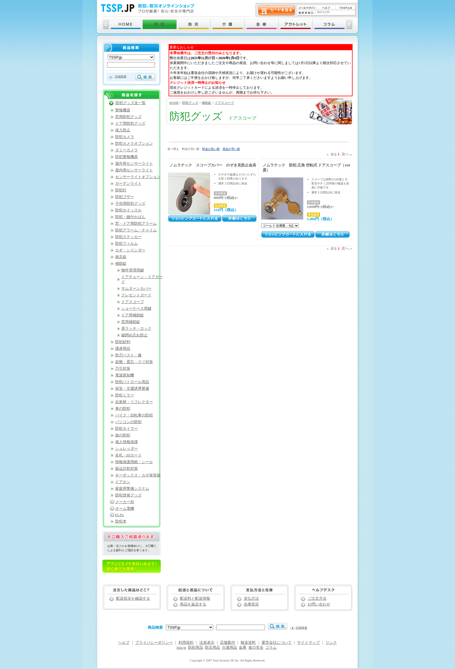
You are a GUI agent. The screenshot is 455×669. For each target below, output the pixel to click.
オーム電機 (124, 509)
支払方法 (251, 599)
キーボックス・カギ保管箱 (137, 475)
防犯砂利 (122, 342)
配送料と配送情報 (195, 599)
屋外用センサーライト (134, 164)
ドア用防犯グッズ (130, 124)
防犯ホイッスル (128, 210)
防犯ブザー (124, 197)
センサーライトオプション (137, 177)
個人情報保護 (126, 442)
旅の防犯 (122, 435)
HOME (174, 102)
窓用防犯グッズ (128, 117)
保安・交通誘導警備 (132, 389)
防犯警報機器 (126, 157)
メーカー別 (124, 502)
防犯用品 (195, 648)
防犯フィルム (126, 244)
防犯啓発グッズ (128, 495)
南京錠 (121, 257)
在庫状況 (251, 604)
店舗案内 (227, 643)
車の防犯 (122, 409)
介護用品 (229, 648)
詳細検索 (121, 76)
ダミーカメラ (126, 150)
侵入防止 (122, 130)
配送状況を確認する (133, 599)
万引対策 (122, 369)
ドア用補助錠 (132, 315)
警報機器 (122, 110)
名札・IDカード (128, 455)
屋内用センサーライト (134, 170)
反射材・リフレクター (134, 402)
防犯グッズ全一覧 (130, 103)
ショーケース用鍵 (136, 309)
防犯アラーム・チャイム (136, 230)
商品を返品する (193, 604)
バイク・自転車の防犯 (134, 415)
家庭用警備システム (132, 489)
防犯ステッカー (128, 237)
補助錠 (206, 102)
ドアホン (122, 482)
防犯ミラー (124, 395)
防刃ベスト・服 (128, 355)
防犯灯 (121, 190)
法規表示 (206, 643)
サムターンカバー (136, 289)
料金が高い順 (211, 149)
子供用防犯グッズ (130, 204)
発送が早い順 (231, 149)
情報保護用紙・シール (134, 462)
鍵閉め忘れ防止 (134, 335)
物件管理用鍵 (132, 270)
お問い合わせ (319, 604)
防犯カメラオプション (134, 144)
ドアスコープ (224, 102)
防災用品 (212, 648)
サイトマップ (308, 643)
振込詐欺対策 (126, 469)
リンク (331, 643)
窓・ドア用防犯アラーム (136, 224)
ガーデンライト (128, 184)
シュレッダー (126, 449)
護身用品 (122, 349)
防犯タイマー (126, 429)
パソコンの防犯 (128, 422)
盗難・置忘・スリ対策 (134, 362)
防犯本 (121, 521)
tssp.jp (181, 648)
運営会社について (276, 643)
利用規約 (186, 643)
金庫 (242, 648)
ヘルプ (123, 643)
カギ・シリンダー (130, 250)
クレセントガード (136, 295)
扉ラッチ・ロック (136, 329)
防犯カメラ (124, 137)
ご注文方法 (317, 599)
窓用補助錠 (130, 322)
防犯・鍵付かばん (130, 217)
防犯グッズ (190, 102)
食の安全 (255, 648)
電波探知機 (124, 375)
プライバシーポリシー (154, 643)
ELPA (119, 515)
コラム (271, 648)
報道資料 (248, 643)
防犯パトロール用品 (132, 382)
